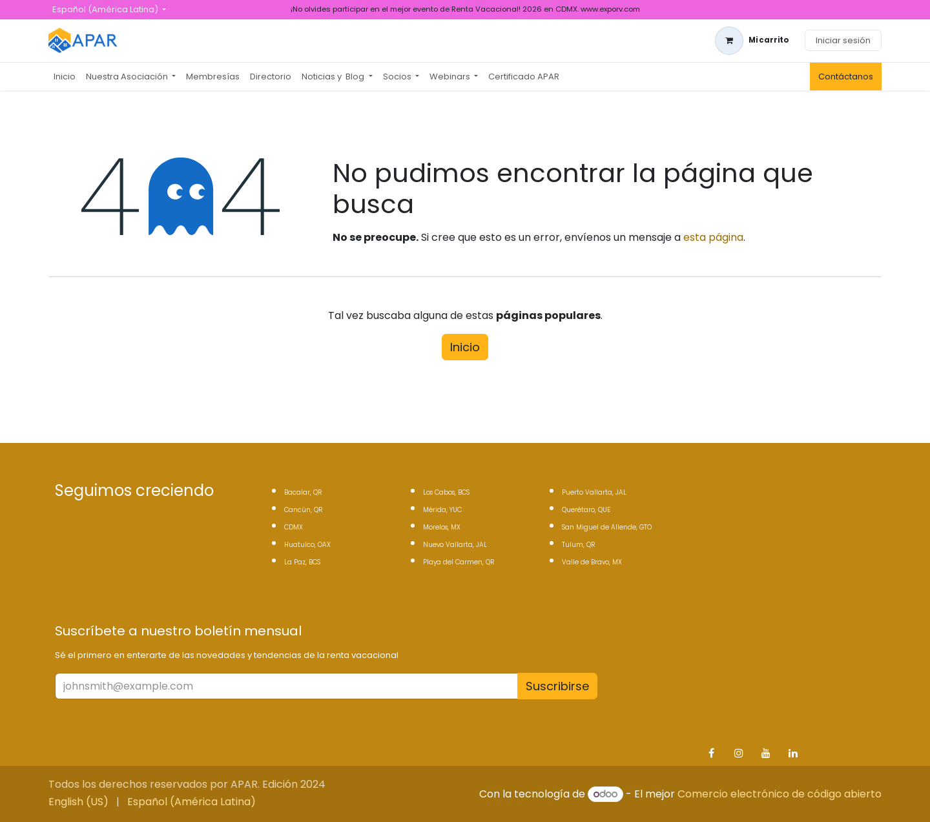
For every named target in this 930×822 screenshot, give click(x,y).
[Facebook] (711, 753)
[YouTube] (766, 753)
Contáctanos (845, 76)
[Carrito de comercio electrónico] (752, 40)
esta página (713, 237)
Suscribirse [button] (557, 686)
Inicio (465, 347)
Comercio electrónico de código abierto (779, 793)
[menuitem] (64, 76)
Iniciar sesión (843, 40)
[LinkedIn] (793, 753)
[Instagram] (738, 753)
